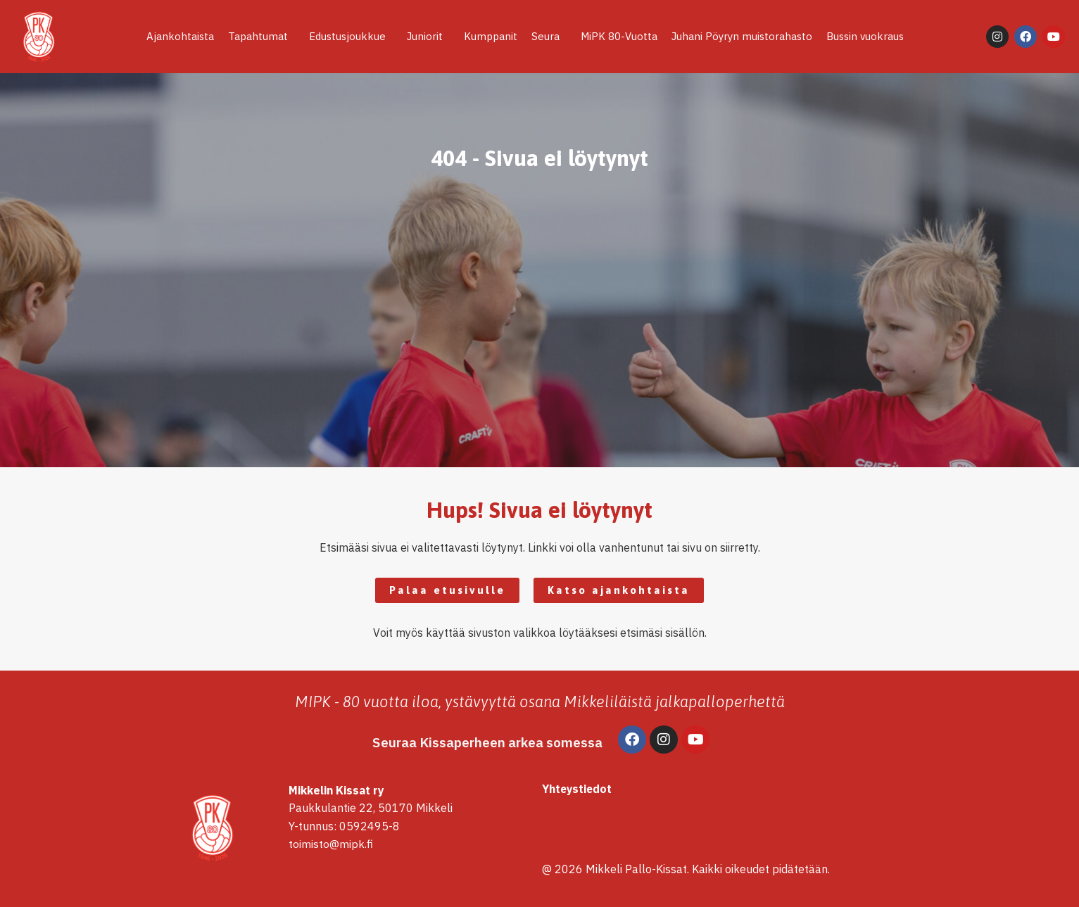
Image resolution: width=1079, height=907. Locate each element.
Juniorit (428, 37)
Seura (549, 37)
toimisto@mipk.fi (331, 844)
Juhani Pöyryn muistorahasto (741, 36)
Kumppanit (490, 36)
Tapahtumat (261, 37)
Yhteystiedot (578, 789)
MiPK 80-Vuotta (619, 36)
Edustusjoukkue (351, 37)
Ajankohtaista (180, 36)
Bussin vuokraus (865, 36)
